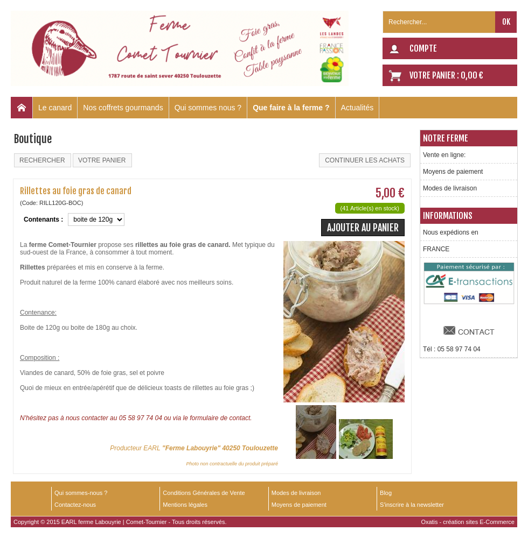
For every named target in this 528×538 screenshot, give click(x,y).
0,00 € (472, 75)
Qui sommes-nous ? (80, 493)
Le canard (55, 107)
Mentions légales (185, 504)
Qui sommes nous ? (208, 107)
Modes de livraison (450, 188)
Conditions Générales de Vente (204, 493)
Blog (386, 493)
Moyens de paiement (453, 171)
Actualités (357, 107)
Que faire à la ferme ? (291, 107)
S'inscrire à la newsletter (412, 504)
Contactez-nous (75, 504)
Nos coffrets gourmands (123, 107)
